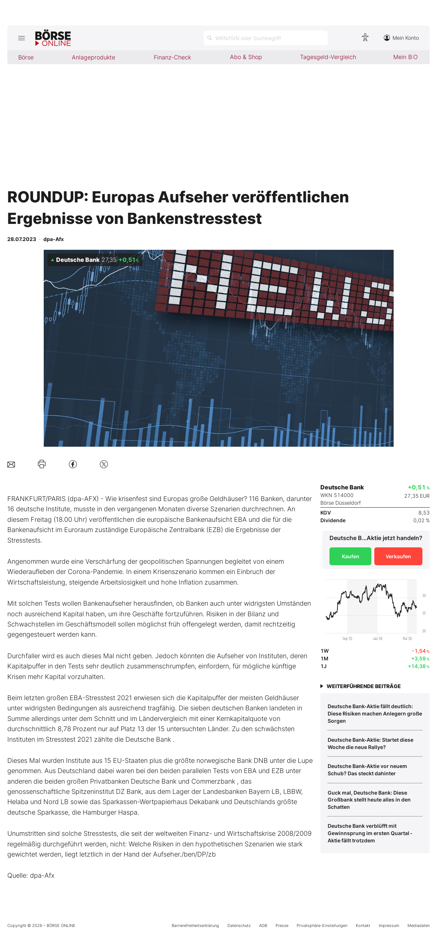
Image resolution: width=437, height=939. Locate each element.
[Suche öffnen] (266, 38)
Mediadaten (418, 925)
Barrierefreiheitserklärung (195, 925)
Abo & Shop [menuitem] (246, 57)
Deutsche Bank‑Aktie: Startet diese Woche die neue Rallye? (370, 743)
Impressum (389, 925)
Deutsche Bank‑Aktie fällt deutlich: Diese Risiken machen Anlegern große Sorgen (375, 713)
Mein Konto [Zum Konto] (401, 38)
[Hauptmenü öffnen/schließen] (21, 38)
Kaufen (350, 556)
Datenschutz (239, 925)
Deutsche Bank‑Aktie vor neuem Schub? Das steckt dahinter (367, 769)
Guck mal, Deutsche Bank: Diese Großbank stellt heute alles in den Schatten (369, 799)
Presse (282, 925)
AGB (263, 925)
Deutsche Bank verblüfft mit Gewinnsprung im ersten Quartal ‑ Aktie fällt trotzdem (370, 833)
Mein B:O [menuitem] (405, 57)
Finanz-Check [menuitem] (172, 57)
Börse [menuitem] (26, 57)
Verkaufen (398, 556)
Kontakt (363, 925)
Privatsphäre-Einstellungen (322, 925)
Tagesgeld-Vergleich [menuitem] (328, 57)
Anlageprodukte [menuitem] (93, 57)
